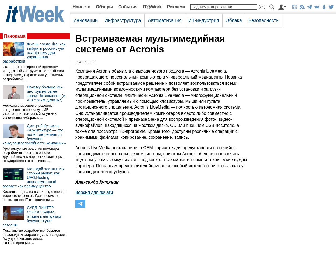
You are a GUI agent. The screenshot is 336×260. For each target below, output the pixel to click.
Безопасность (263, 20)
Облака (234, 20)
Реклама (176, 7)
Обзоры (104, 7)
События (128, 7)
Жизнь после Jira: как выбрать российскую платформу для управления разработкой (34, 52)
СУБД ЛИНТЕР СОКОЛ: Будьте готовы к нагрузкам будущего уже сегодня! (32, 216)
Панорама (14, 36)
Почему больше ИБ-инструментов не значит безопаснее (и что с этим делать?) (46, 93)
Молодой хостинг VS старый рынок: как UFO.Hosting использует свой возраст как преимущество (33, 177)
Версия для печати (94, 192)
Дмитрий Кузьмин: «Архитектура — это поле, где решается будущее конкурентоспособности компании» (34, 134)
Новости (82, 7)
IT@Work (152, 7)
